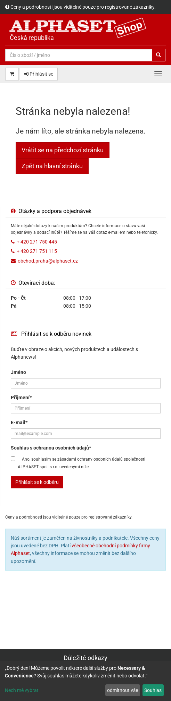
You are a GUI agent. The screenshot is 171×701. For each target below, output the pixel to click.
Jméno (18, 372)
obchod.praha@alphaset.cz (48, 261)
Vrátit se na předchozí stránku (63, 150)
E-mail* (19, 422)
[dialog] (85, 681)
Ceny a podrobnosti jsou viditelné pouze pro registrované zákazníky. (83, 7)
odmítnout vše (122, 690)
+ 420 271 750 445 (37, 242)
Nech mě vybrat (22, 690)
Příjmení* (21, 397)
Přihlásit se (38, 74)
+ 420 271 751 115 (37, 251)
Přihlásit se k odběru (37, 482)
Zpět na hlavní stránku (52, 166)
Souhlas (153, 690)
